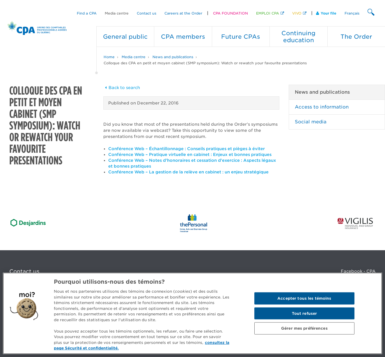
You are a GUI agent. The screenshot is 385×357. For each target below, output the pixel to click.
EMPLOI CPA (267, 13)
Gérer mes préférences (304, 328)
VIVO (296, 13)
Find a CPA (87, 13)
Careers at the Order (183, 13)
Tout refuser (304, 313)
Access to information (322, 107)
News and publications (172, 57)
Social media (311, 122)
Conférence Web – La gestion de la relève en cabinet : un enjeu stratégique (188, 172)
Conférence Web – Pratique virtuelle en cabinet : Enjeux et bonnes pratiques (190, 154)
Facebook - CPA (358, 271)
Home (109, 57)
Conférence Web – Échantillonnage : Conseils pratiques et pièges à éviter (186, 148)
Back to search (121, 87)
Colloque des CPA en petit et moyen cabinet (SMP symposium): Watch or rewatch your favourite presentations (205, 63)
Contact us (146, 13)
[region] (192, 313)
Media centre (117, 13)
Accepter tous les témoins (304, 298)
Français (352, 13)
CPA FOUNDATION (230, 13)
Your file (326, 13)
